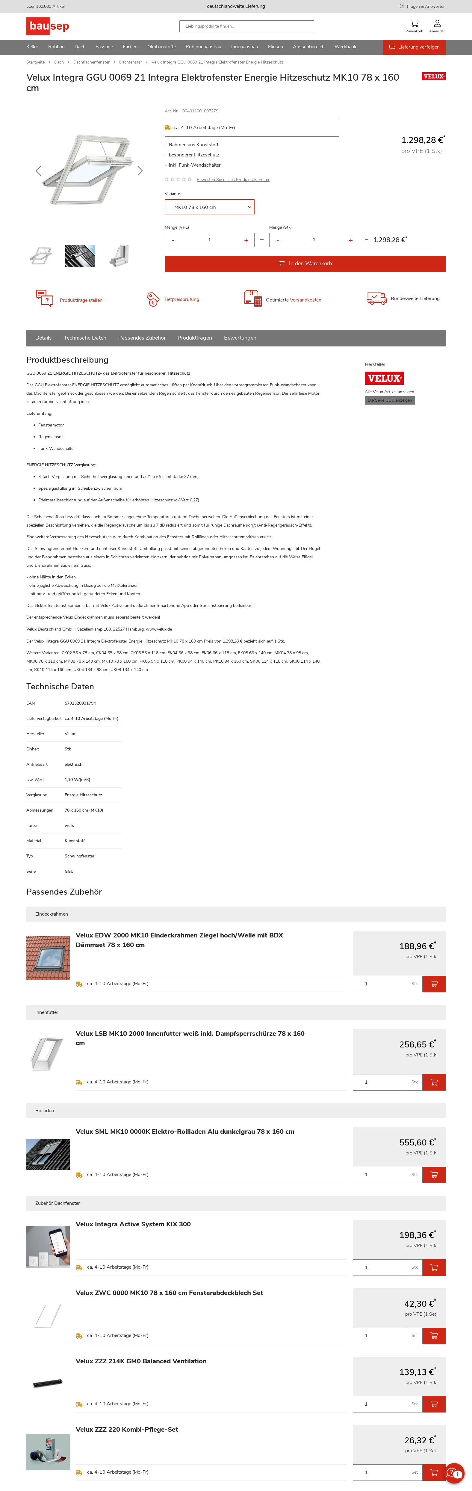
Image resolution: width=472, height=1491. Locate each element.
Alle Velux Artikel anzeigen (389, 392)
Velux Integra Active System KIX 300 (133, 1224)
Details (43, 337)
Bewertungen (240, 337)
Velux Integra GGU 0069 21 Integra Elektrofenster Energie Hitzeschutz (217, 62)
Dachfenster (130, 62)
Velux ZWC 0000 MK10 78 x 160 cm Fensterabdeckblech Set (169, 1292)
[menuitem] (32, 47)
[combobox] (246, 26)
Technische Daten (85, 337)
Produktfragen (195, 337)
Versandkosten (305, 300)
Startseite (35, 62)
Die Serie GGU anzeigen (390, 400)
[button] (38, 171)
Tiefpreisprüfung (181, 299)
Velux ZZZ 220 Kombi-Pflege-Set (127, 1429)
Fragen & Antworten (426, 6)
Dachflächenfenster (91, 62)
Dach (59, 62)
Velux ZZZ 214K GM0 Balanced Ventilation (141, 1361)
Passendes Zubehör (142, 337)
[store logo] (57, 26)
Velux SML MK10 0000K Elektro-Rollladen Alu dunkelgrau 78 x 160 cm (185, 1131)
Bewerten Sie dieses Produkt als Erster (233, 180)
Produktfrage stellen (81, 300)
